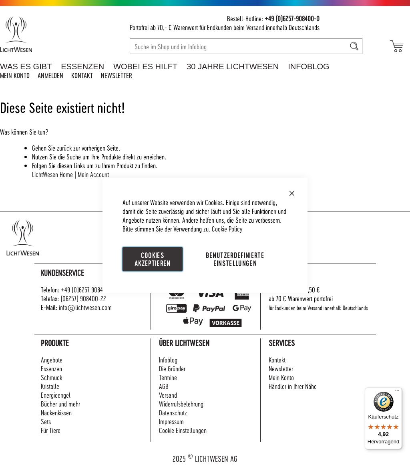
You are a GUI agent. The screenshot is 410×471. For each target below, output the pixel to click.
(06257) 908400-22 (83, 298)
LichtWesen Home (52, 174)
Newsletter (116, 75)
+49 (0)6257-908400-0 (292, 18)
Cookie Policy (227, 228)
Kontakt (82, 75)
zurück (64, 147)
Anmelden (50, 75)
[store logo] (41, 34)
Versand (255, 27)
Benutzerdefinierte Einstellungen (235, 259)
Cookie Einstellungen (183, 430)
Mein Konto (15, 75)
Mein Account (93, 174)
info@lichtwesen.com (85, 307)
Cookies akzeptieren (153, 259)
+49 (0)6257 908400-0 (88, 289)
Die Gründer (172, 368)
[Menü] (397, 392)
